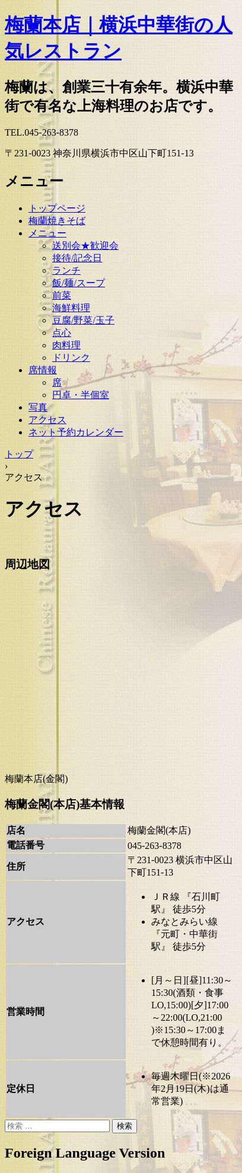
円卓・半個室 (80, 395)
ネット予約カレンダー (75, 432)
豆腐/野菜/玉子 (83, 320)
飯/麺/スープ (78, 283)
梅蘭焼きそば (56, 221)
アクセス (47, 420)
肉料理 (66, 345)
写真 (37, 407)
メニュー (47, 233)
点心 (61, 333)
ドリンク (71, 357)
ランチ (66, 270)
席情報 (42, 370)
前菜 (61, 295)
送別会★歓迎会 (85, 246)
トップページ (56, 208)
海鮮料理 (71, 308)
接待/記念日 (77, 258)
